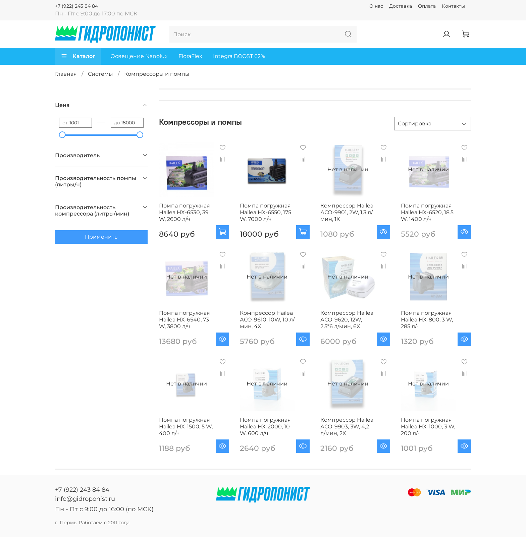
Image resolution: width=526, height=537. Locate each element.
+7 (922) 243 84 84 (76, 6)
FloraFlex (190, 56)
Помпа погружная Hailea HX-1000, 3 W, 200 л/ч (428, 426)
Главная (66, 74)
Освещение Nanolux (139, 56)
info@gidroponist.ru (85, 498)
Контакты (453, 6)
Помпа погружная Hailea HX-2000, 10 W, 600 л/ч (265, 426)
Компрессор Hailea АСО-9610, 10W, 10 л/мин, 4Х (267, 320)
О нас (376, 6)
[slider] (62, 135)
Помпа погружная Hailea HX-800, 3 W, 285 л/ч (427, 320)
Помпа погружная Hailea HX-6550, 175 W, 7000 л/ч (265, 212)
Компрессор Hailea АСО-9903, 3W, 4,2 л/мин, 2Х (346, 426)
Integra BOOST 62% (239, 56)
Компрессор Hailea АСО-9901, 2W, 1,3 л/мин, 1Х (346, 212)
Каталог (78, 56)
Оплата (427, 6)
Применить (101, 237)
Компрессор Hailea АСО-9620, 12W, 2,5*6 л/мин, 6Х (346, 320)
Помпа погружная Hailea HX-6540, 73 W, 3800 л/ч (184, 320)
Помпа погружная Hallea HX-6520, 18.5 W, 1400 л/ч (427, 212)
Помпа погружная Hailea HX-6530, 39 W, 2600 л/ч (184, 212)
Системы (100, 74)
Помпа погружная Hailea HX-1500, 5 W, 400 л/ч (186, 426)
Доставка (400, 6)
